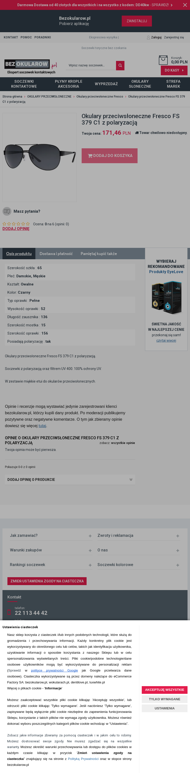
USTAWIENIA (165, 708)
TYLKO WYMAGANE (164, 699)
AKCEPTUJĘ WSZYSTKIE (164, 690)
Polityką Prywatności (83, 759)
